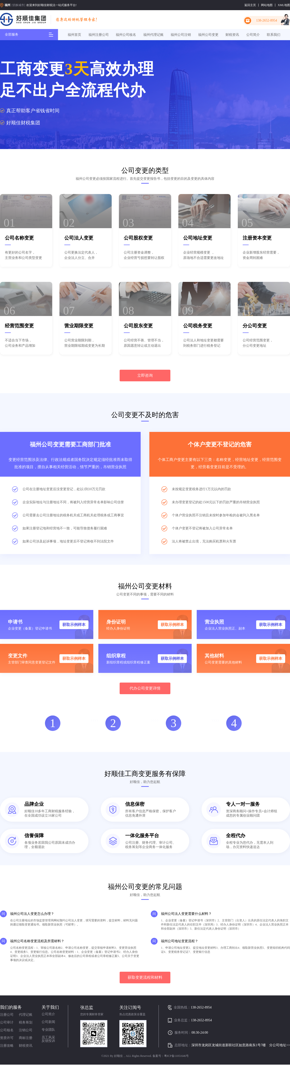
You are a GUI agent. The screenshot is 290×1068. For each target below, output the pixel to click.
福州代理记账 (153, 35)
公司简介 (253, 35)
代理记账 (25, 1014)
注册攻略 (7, 1045)
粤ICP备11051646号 (176, 1056)
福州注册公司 (98, 35)
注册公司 (7, 1014)
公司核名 (7, 1030)
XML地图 (284, 5)
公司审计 (7, 1022)
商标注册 (25, 1038)
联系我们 (273, 35)
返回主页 (250, 5)
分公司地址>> (279, 1045)
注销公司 (25, 1030)
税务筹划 (25, 1022)
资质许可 (7, 1038)
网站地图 (267, 5)
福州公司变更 (208, 35)
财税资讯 (232, 35)
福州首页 (74, 35)
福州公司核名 (126, 35)
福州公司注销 (181, 35)
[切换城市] (18, 5)
